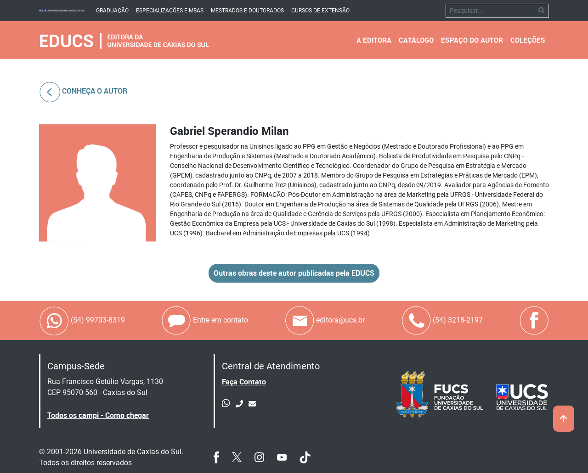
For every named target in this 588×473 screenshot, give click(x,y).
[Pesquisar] (490, 11)
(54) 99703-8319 (82, 320)
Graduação (112, 10)
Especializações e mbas (170, 10)
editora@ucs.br (324, 320)
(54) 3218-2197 (442, 320)
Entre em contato (204, 320)
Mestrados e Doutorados (247, 10)
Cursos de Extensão (320, 10)
